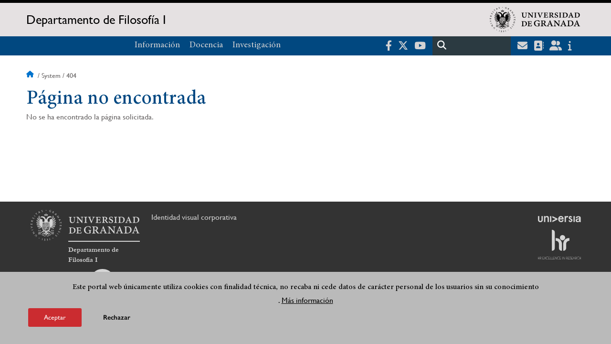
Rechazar (116, 318)
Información (157, 45)
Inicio (31, 75)
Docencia (206, 45)
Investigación (256, 45)
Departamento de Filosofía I (96, 19)
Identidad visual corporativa (194, 217)
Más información (307, 301)
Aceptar (55, 318)
